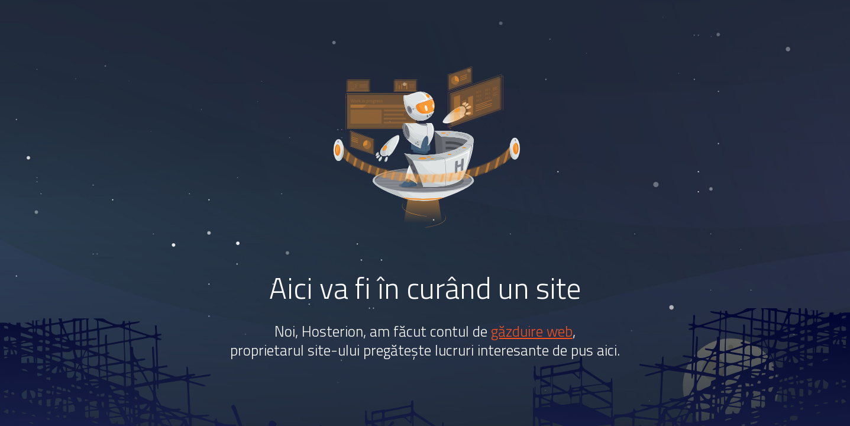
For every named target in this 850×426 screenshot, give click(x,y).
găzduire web (532, 331)
